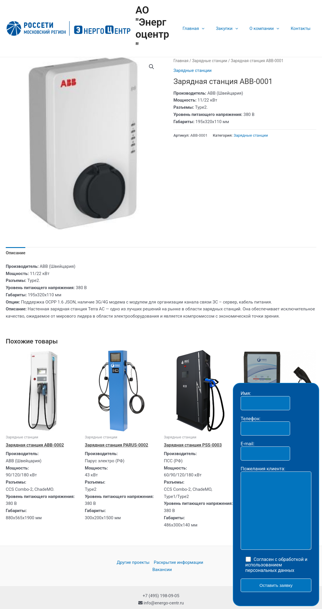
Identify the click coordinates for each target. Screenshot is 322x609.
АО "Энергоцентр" (162, 22)
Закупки (234, 22)
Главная (203, 22)
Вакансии (162, 557)
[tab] (15, 241)
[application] (211, 22)
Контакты (302, 22)
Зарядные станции (209, 48)
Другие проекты (133, 550)
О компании (268, 22)
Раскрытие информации (178, 550)
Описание (15, 240)
